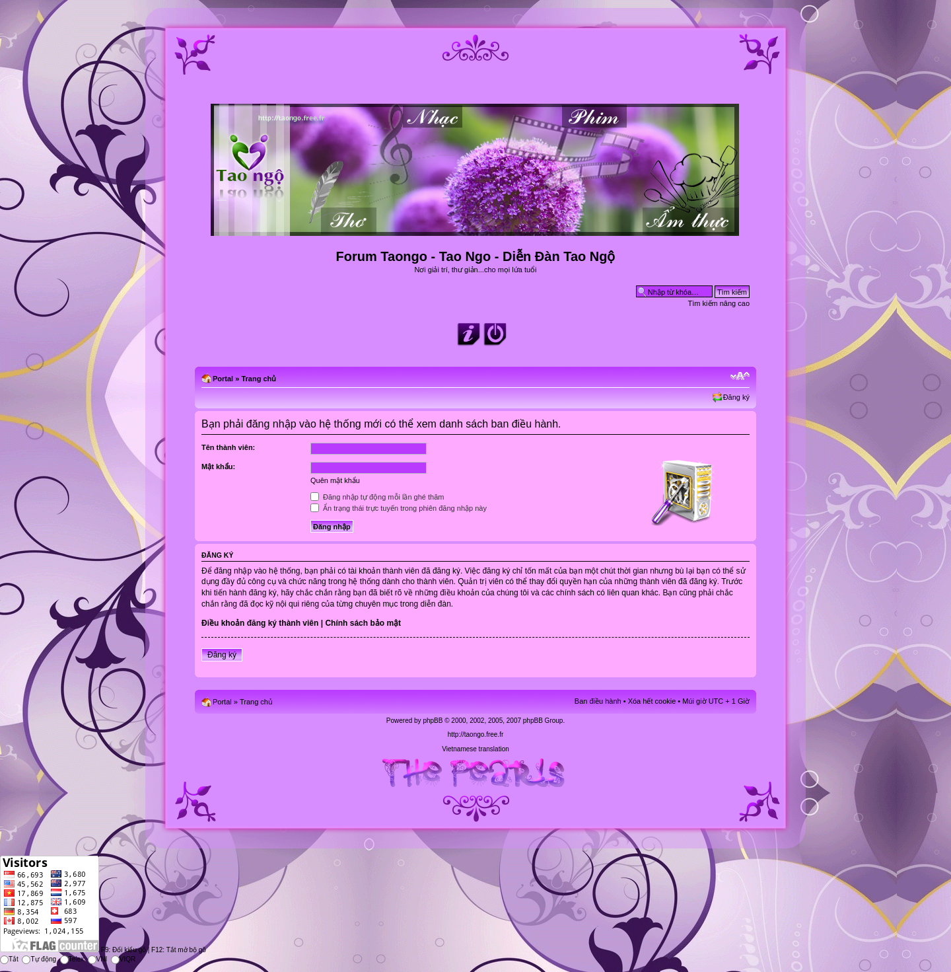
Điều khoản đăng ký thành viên (259, 623)
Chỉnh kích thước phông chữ (740, 376)
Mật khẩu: (218, 466)
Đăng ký (736, 397)
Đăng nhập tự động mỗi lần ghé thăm (377, 497)
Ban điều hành (598, 701)
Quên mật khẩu (335, 480)
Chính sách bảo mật (363, 623)
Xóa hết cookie (652, 701)
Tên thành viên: (228, 447)
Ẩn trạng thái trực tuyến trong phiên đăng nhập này (398, 508)
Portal (223, 379)
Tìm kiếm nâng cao (719, 303)
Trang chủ (258, 379)
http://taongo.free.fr (476, 734)
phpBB (432, 720)
